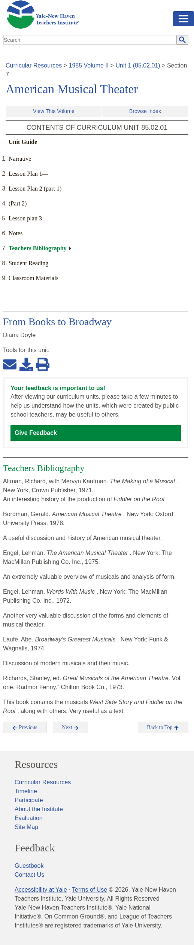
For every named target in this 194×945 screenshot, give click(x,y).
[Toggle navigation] (183, 18)
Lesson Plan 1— (28, 173)
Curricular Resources (34, 65)
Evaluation (29, 818)
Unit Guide (23, 142)
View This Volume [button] (54, 111)
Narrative (20, 159)
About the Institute (39, 809)
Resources (36, 764)
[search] (90, 39)
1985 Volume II (89, 65)
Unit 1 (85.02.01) (137, 65)
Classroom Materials (33, 278)
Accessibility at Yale (41, 889)
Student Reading (28, 263)
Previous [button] (24, 728)
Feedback (35, 848)
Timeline (26, 791)
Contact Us (29, 875)
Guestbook (29, 866)
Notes (15, 233)
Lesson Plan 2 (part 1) (35, 188)
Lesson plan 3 (25, 218)
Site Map (26, 827)
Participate (29, 800)
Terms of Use (89, 889)
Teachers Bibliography (38, 248)
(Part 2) (18, 203)
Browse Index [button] (145, 111)
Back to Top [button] (163, 728)
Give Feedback (36, 433)
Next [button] (70, 728)
